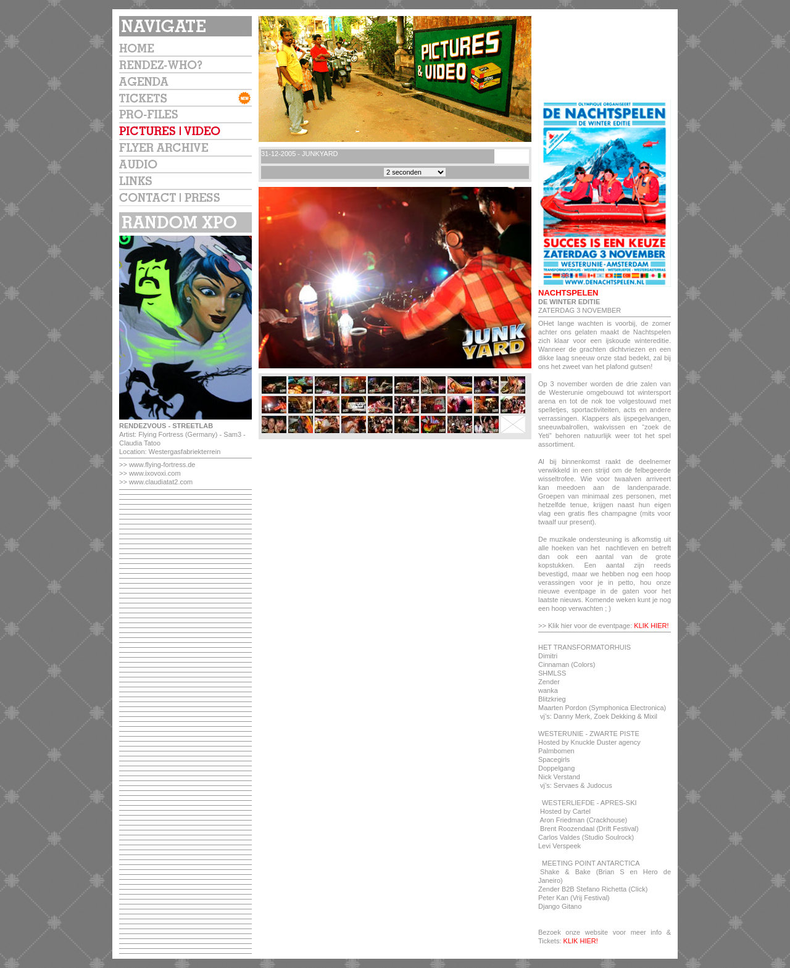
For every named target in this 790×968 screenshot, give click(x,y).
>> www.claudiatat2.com (156, 482)
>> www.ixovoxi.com (150, 473)
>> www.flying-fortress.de (157, 464)
